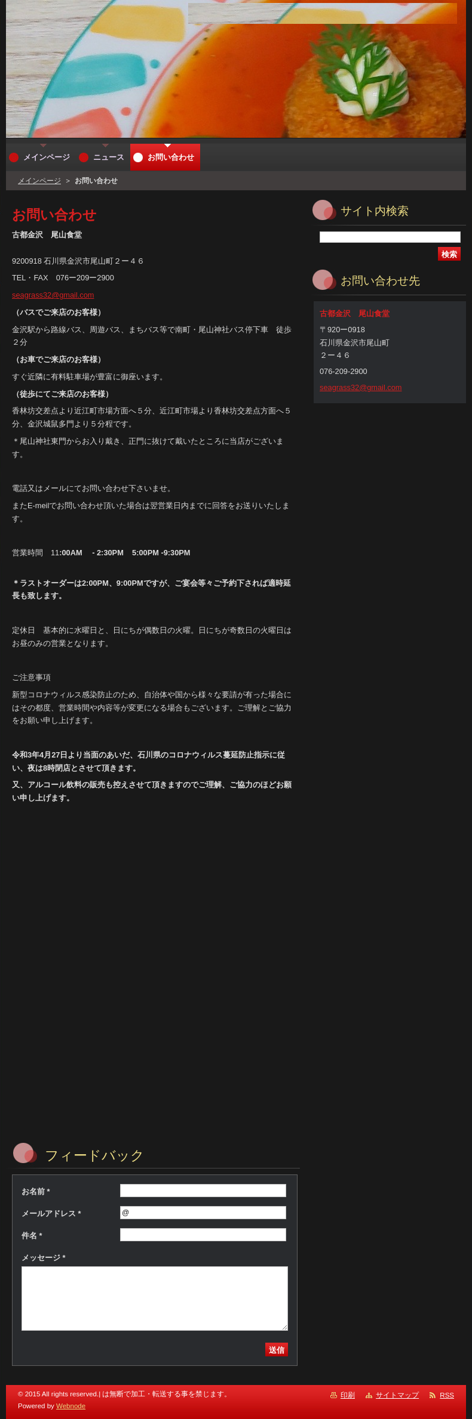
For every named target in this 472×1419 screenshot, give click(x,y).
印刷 (348, 1395)
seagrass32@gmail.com (53, 294)
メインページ (39, 180)
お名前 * (36, 1191)
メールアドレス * (51, 1213)
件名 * (32, 1235)
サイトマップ (397, 1395)
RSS (447, 1395)
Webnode (70, 1405)
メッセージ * (44, 1257)
